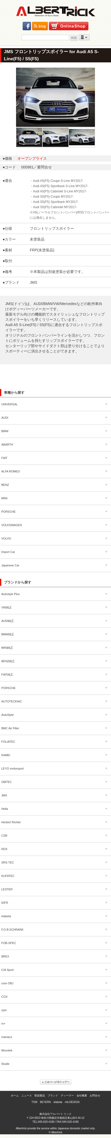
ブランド (53, 1095)
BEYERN (45, 1102)
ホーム (15, 1095)
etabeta (57, 1102)
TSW (34, 1102)
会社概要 (82, 1095)
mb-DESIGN (72, 1102)
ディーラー (67, 1095)
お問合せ (95, 1095)
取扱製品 (39, 1095)
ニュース (26, 1095)
